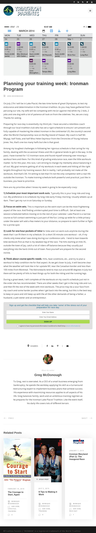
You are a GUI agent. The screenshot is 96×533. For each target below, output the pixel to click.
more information (71, 315)
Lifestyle (12, 498)
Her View (15, 495)
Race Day (73, 500)
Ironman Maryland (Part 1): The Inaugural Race (78, 446)
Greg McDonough (15, 96)
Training (12, 500)
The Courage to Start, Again (16, 482)
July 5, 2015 (44, 478)
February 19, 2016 (17, 478)
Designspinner (86, 528)
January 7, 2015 (77, 440)
